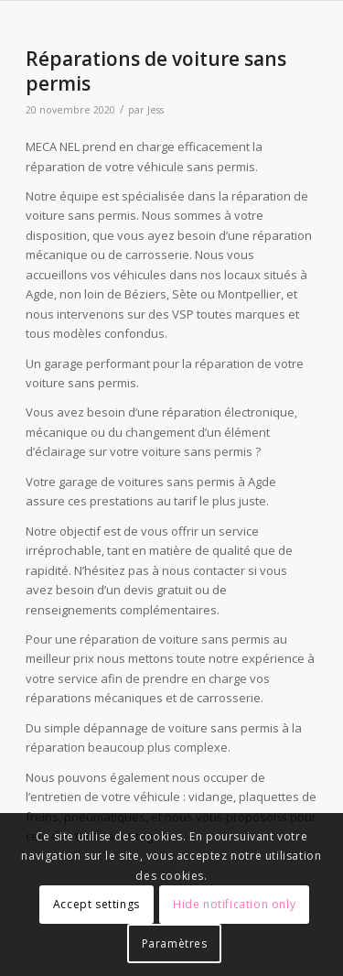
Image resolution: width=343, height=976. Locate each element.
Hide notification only (234, 904)
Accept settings (96, 904)
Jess (155, 109)
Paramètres (175, 943)
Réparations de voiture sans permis (156, 71)
